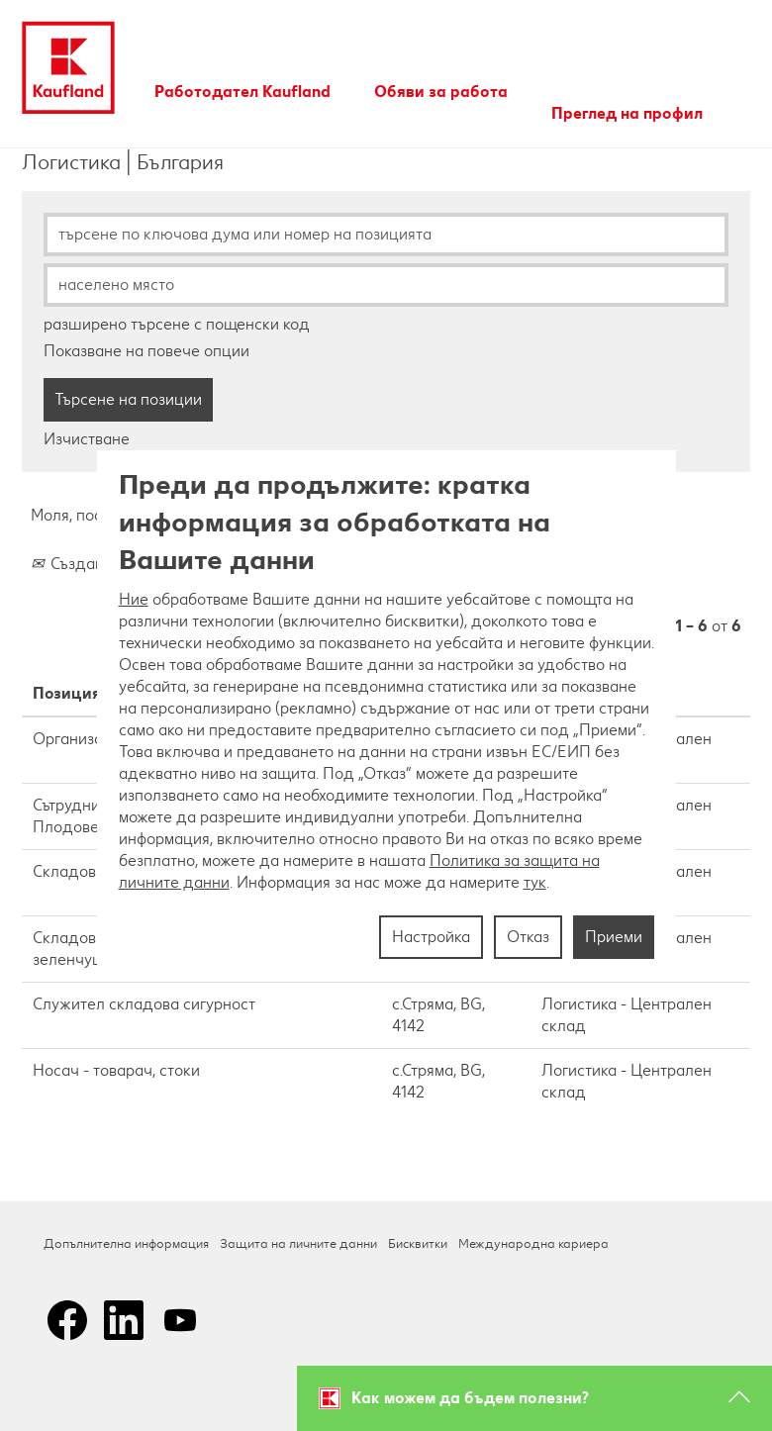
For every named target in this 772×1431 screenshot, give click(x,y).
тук (535, 882)
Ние (133, 599)
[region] (386, 715)
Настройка (431, 936)
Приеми (613, 936)
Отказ (528, 936)
